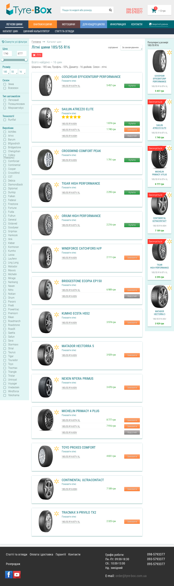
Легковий (13, 100)
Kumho (12, 250)
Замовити (132, 129)
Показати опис (69, 80)
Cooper (12, 169)
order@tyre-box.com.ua (131, 576)
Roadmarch (14, 321)
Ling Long (13, 262)
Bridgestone (14, 147)
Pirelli (11, 305)
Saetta (11, 332)
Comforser (13, 161)
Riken (11, 317)
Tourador (13, 360)
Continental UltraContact (83, 480)
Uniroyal (12, 379)
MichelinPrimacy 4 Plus (159, 173)
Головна (36, 41)
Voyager (12, 383)
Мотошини (68, 24)
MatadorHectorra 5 (159, 312)
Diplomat (13, 188)
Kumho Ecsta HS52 (76, 313)
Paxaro (12, 301)
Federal (12, 200)
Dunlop (12, 192)
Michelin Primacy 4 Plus (80, 411)
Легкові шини (14, 24)
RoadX (11, 328)
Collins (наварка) (9, 156)
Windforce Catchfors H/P (82, 248)
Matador (12, 266)
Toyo (10, 364)
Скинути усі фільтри (14, 41)
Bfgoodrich (14, 143)
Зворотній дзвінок (158, 24)
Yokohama (13, 395)
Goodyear (13, 227)
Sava (10, 340)
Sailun (11, 336)
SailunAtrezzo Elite (159, 126)
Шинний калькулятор (36, 31)
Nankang (13, 282)
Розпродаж (13, 564)
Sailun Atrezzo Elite (78, 109)
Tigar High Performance (81, 183)
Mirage (11, 278)
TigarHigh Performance (159, 266)
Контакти (136, 24)
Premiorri (13, 313)
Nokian (12, 293)
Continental (14, 165)
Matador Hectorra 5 (78, 346)
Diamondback (15, 184)
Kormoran (13, 247)
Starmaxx (13, 344)
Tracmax (12, 368)
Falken (11, 196)
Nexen (11, 286)
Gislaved (12, 223)
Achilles (12, 131)
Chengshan (14, 151)
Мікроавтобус (16, 107)
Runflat (12, 119)
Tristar (11, 375)
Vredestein (13, 387)
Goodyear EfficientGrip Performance (91, 77)
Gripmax (12, 231)
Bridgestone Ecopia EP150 (82, 281)
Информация (118, 24)
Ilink (10, 239)
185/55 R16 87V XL (71, 129)
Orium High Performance (81, 216)
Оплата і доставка (41, 554)
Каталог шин (10, 31)
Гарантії (61, 554)
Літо (39, 55)
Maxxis (12, 270)
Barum (11, 139)
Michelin (12, 274)
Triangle (12, 371)
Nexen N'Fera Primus (77, 378)
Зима (11, 84)
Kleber (11, 243)
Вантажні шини (42, 24)
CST (10, 176)
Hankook (13, 235)
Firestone (13, 204)
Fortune (12, 208)
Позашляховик (16, 104)
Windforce (13, 391)
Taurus (11, 352)
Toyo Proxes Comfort (78, 447)
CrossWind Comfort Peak (81, 151)
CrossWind (14, 172)
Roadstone (14, 325)
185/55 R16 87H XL (71, 85)
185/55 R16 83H (69, 136)
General (12, 219)
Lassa (11, 254)
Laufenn (12, 258)
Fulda (11, 211)
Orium (11, 297)
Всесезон (13, 88)
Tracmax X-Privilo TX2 (79, 512)
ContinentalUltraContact (159, 219)
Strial (11, 348)
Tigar (11, 356)
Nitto (10, 289)
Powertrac (13, 309)
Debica (11, 180)
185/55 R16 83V (69, 123)
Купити (132, 85)
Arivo (11, 135)
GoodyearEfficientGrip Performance (159, 78)
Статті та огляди (64, 31)
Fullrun (11, 215)
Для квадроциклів (94, 24)
